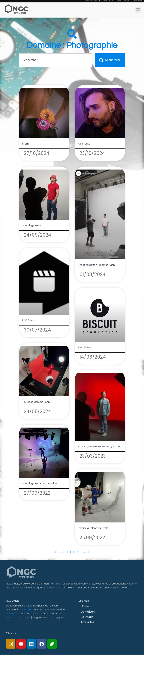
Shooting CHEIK (31, 225)
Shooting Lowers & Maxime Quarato (99, 446)
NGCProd (26, 609)
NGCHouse (12, 613)
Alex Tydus (84, 143)
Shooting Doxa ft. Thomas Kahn (96, 265)
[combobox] (55, 60)
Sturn (25, 143)
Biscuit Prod (85, 347)
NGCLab (11, 617)
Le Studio (87, 616)
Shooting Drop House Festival (39, 483)
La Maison (87, 611)
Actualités (87, 622)
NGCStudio (28, 320)
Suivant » (85, 552)
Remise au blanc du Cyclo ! (93, 528)
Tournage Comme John (36, 402)
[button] (138, 5)
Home (85, 606)
